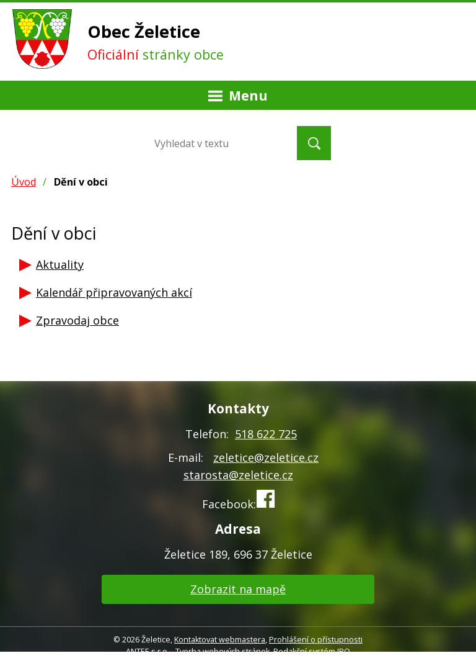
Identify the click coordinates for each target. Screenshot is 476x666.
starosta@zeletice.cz (238, 474)
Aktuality (60, 264)
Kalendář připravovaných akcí (114, 292)
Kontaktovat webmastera (219, 639)
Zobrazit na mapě (238, 589)
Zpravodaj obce (77, 320)
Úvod (23, 182)
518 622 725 (266, 433)
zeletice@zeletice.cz (266, 457)
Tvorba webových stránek (222, 651)
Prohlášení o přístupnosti (316, 639)
